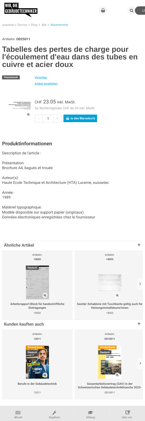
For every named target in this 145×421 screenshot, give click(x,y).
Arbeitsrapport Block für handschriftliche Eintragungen (37, 306)
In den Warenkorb (80, 118)
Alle (44, 25)
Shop (34, 25)
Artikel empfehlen (46, 84)
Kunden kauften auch (24, 324)
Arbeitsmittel (59, 25)
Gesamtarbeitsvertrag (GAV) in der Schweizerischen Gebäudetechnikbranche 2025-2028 (110, 386)
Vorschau (41, 77)
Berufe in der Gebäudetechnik (37, 384)
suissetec (8, 25)
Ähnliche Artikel (19, 245)
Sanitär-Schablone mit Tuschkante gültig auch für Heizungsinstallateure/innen (109, 306)
